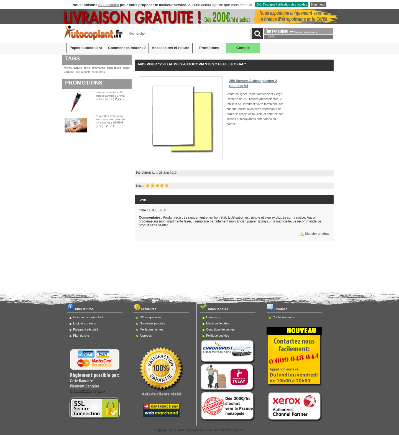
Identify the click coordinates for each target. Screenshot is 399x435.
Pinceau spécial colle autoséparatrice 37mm (110, 94)
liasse (126, 67)
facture (77, 67)
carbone (69, 71)
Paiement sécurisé (85, 329)
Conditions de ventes (220, 329)
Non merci (318, 4)
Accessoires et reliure (170, 48)
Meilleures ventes (151, 329)
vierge (68, 67)
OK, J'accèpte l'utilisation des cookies (282, 4)
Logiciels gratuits (84, 323)
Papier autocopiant (86, 48)
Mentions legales (217, 323)
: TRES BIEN (152, 210)
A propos (146, 335)
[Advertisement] (199, 259)
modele (85, 71)
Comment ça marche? (127, 48)
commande (98, 67)
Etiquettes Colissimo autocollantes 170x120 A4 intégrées (110, 119)
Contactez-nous (283, 317)
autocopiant (114, 67)
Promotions (209, 48)
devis (86, 67)
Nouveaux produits (152, 323)
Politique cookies (217, 335)
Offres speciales (151, 317)
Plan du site (81, 335)
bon (77, 71)
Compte (243, 48)
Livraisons (213, 317)
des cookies (108, 5)
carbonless (98, 71)
